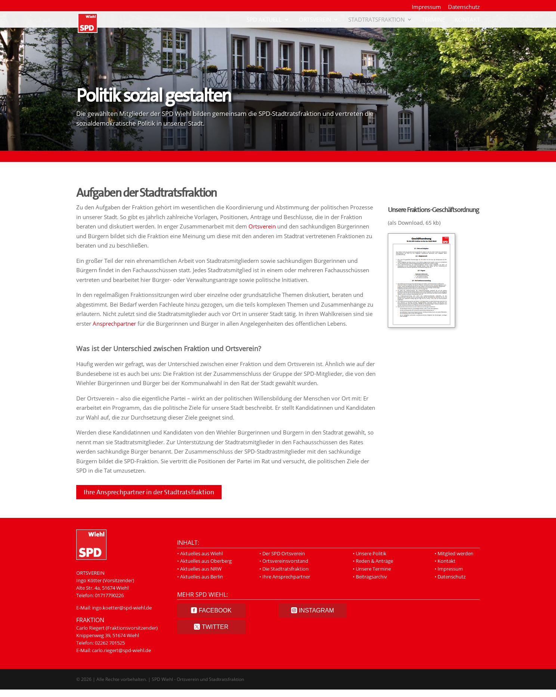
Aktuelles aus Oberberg (206, 561)
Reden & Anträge (374, 561)
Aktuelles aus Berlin (201, 576)
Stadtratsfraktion (376, 20)
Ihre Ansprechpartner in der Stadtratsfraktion (149, 492)
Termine (433, 20)
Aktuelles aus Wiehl (201, 553)
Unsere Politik (371, 553)
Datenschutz (464, 7)
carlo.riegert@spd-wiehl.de (121, 650)
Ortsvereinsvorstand (285, 561)
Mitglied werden (455, 553)
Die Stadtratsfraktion (285, 568)
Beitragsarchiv (371, 576)
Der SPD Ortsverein (283, 553)
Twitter (215, 627)
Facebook (215, 610)
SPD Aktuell (264, 20)
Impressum (426, 7)
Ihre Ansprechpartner (286, 576)
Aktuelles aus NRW (201, 568)
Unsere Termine (373, 568)
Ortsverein (315, 20)
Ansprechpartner (114, 323)
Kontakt (467, 20)
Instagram (316, 610)
